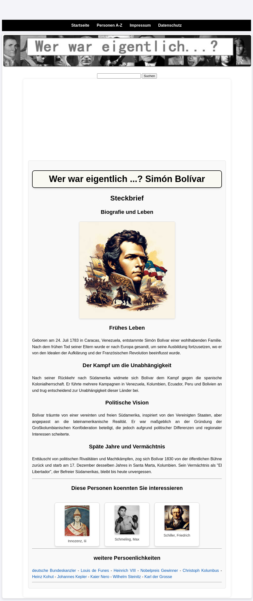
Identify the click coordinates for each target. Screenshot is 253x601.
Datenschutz (170, 25)
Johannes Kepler (72, 577)
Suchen (149, 76)
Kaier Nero (99, 577)
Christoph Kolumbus (201, 570)
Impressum (140, 25)
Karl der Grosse (158, 577)
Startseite (80, 25)
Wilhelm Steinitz (127, 577)
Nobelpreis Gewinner (159, 570)
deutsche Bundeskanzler (54, 570)
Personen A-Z (109, 25)
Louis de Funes (95, 570)
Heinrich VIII (125, 570)
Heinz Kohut (43, 577)
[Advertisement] (127, 122)
